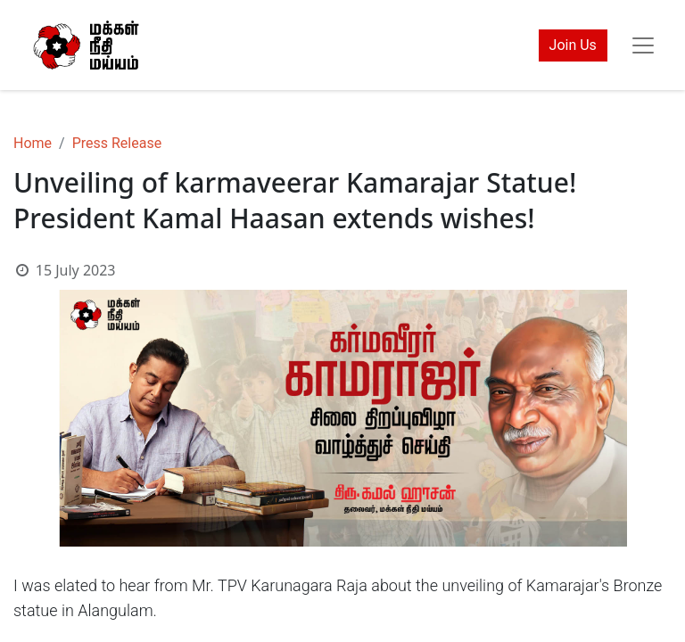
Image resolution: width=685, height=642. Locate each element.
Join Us (573, 45)
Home (32, 143)
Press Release (117, 143)
